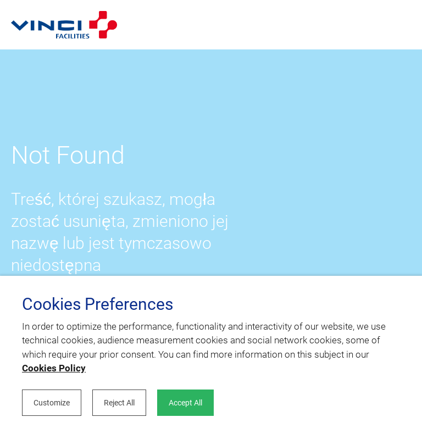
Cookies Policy (54, 368)
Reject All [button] (119, 402)
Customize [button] (52, 402)
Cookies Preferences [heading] (97, 304)
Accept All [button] (185, 402)
